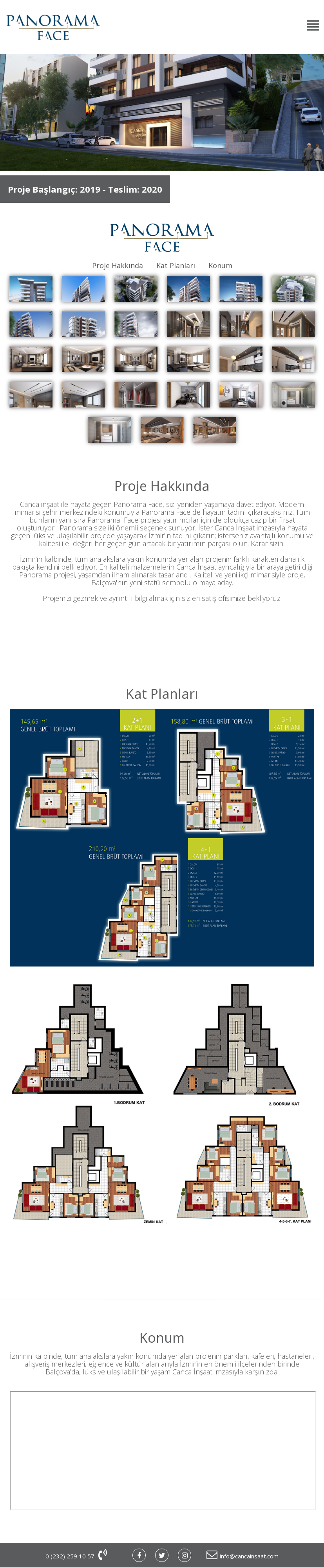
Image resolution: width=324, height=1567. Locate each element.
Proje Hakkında (117, 265)
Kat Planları (175, 265)
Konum (220, 265)
